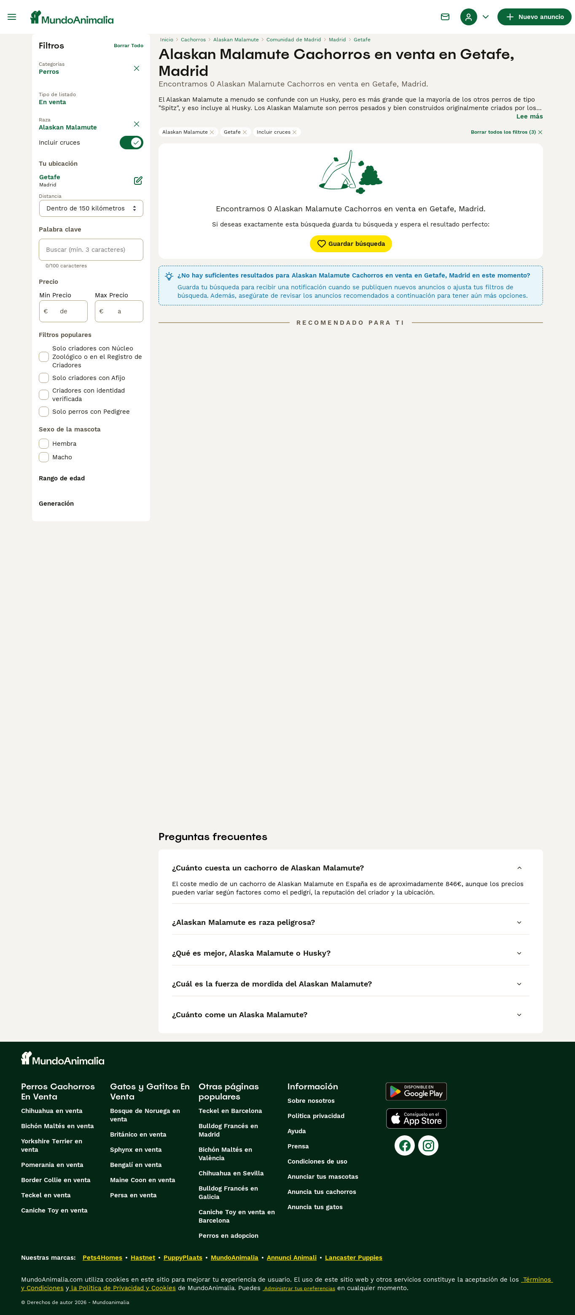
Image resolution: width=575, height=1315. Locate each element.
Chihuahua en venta (52, 1111)
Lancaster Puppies (353, 1257)
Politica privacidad (316, 1116)
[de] (63, 505)
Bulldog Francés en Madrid (228, 1130)
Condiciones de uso (317, 1161)
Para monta (64, 128)
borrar (135, 149)
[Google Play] (416, 1091)
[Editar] (138, 374)
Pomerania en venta (52, 1165)
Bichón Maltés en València (225, 1154)
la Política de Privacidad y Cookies (122, 1288)
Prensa (298, 1146)
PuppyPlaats (183, 1257)
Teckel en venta (46, 1195)
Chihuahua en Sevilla (231, 1173)
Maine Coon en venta (142, 1180)
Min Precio (55, 489)
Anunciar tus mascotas (323, 1176)
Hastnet (143, 1257)
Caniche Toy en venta (54, 1210)
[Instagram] (428, 1145)
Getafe (235, 132)
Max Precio (111, 489)
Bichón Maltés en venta (57, 1126)
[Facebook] (405, 1145)
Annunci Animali (292, 1257)
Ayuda (297, 1131)
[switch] (91, 164)
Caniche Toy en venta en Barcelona (237, 1216)
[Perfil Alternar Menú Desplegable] (475, 16)
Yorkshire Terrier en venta (51, 1145)
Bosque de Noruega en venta (145, 1115)
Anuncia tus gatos (315, 1207)
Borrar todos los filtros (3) (507, 132)
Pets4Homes (102, 1257)
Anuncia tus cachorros (322, 1192)
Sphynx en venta (136, 1149)
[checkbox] (44, 207)
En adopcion (110, 109)
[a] (119, 505)
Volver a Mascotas (62, 59)
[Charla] (445, 16)
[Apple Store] (416, 1118)
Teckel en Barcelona (230, 1111)
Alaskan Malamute (188, 132)
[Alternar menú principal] (11, 16)
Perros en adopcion (228, 1236)
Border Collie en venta (56, 1180)
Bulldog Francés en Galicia (228, 1193)
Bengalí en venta (136, 1165)
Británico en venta (138, 1134)
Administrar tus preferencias (299, 1288)
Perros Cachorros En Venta (58, 1091)
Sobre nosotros (311, 1101)
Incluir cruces (277, 132)
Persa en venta (133, 1195)
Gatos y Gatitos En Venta (150, 1091)
